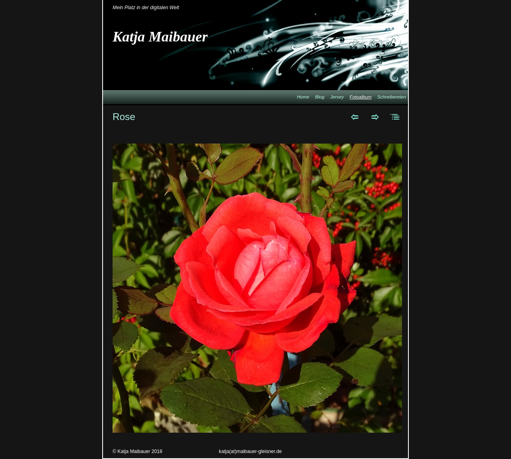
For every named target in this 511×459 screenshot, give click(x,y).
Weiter (375, 117)
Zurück (354, 117)
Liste (395, 117)
